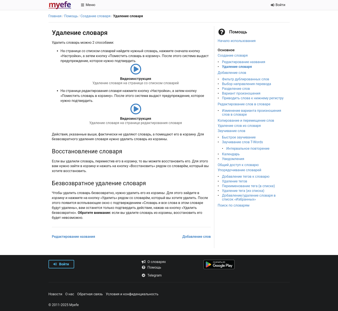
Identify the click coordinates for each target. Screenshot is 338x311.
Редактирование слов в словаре (244, 104)
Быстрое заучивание (239, 137)
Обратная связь (90, 294)
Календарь (231, 154)
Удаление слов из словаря (239, 126)
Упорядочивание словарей (239, 170)
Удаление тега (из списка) (243, 191)
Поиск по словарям (233, 205)
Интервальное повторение (247, 148)
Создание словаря (95, 16)
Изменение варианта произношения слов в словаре (251, 113)
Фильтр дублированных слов (245, 79)
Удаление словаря (237, 67)
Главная (55, 16)
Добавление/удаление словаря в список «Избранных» (249, 197)
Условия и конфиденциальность (132, 294)
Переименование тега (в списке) (248, 186)
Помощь (71, 16)
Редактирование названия (73, 237)
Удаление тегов (234, 181)
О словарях (153, 262)
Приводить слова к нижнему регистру (253, 98)
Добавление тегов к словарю (245, 176)
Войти (61, 264)
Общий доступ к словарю (238, 165)
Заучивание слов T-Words (242, 142)
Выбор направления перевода (246, 84)
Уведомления (233, 159)
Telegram (151, 275)
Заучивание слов (231, 131)
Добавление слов (196, 237)
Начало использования (237, 41)
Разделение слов (236, 89)
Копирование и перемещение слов (246, 120)
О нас (69, 294)
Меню (88, 5)
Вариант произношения (241, 93)
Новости (55, 294)
